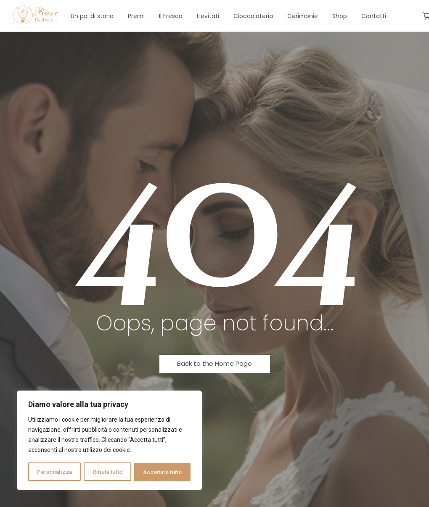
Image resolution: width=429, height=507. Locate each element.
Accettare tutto (163, 472)
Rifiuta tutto (108, 472)
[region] (109, 441)
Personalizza (54, 472)
